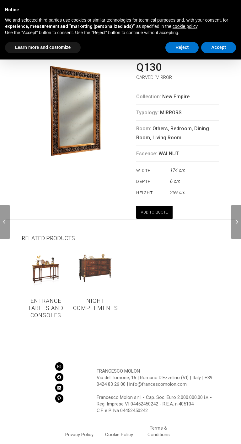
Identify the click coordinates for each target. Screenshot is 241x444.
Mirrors (171, 113)
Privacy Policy (79, 434)
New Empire (176, 97)
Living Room (167, 138)
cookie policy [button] (185, 26)
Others (160, 129)
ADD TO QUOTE (154, 212)
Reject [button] (182, 47)
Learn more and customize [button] (43, 47)
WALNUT (168, 154)
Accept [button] (218, 47)
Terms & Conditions (158, 429)
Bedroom (181, 129)
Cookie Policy (119, 434)
